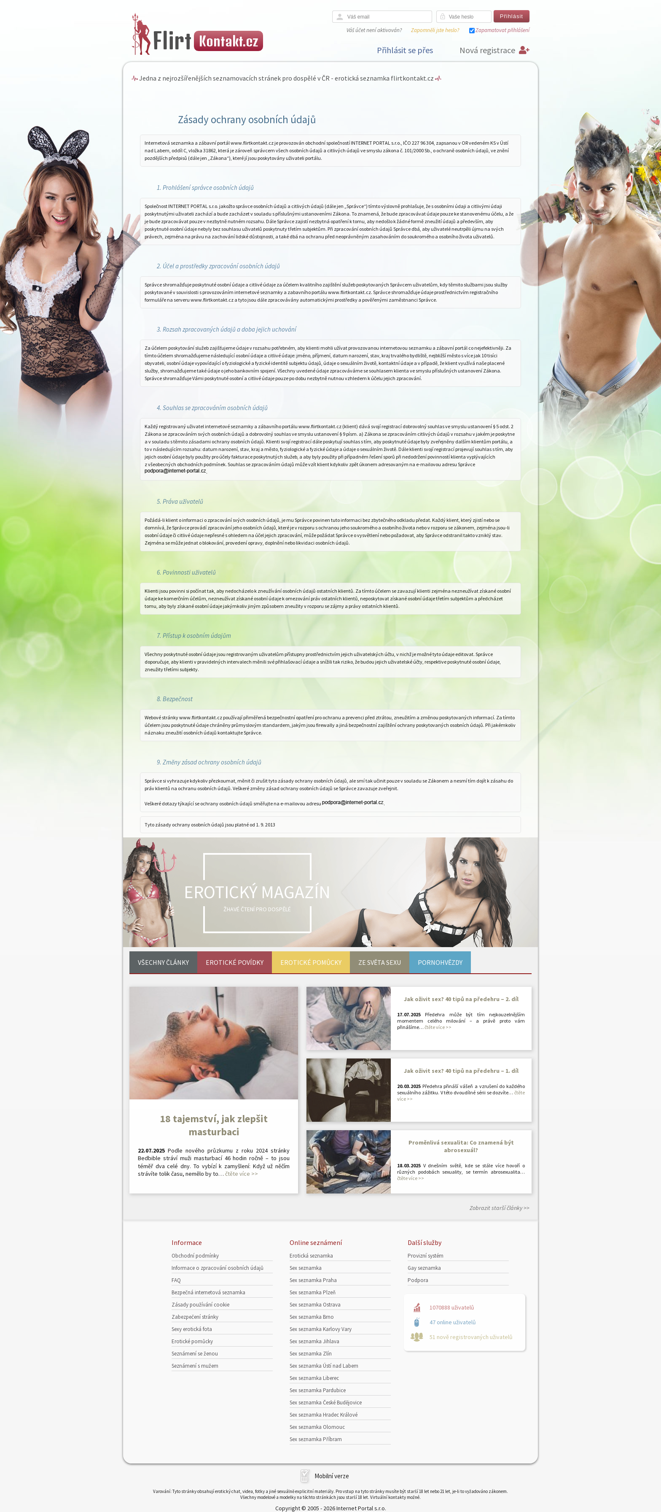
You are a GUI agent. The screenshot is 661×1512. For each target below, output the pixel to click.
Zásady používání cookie (200, 1304)
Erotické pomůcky (310, 962)
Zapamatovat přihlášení (502, 30)
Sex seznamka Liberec (314, 1378)
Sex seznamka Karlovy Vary (321, 1329)
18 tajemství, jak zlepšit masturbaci (214, 1125)
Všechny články (163, 962)
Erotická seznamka (311, 1255)
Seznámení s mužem (195, 1365)
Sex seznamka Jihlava (314, 1341)
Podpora (418, 1280)
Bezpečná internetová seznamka (208, 1292)
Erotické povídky (234, 962)
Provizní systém (425, 1255)
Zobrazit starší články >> (499, 1208)
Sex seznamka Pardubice (318, 1390)
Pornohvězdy (440, 962)
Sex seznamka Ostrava (315, 1304)
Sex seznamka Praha (313, 1280)
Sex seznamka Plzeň (313, 1292)
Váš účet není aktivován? (374, 30)
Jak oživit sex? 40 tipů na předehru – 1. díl (461, 1071)
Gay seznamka (424, 1268)
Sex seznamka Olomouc (317, 1427)
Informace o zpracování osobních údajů (217, 1268)
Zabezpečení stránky (195, 1316)
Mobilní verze (331, 1476)
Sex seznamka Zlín (311, 1353)
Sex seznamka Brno (312, 1316)
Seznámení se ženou (195, 1353)
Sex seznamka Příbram (316, 1439)
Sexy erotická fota (192, 1329)
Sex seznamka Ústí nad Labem (324, 1365)
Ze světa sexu (379, 962)
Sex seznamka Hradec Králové (323, 1414)
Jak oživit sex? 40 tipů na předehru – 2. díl (461, 999)
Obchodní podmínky (195, 1255)
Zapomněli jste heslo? (435, 30)
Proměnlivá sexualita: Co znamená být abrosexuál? (461, 1146)
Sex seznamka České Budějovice (326, 1402)
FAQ (176, 1280)
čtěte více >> (241, 1173)
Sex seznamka (306, 1268)
